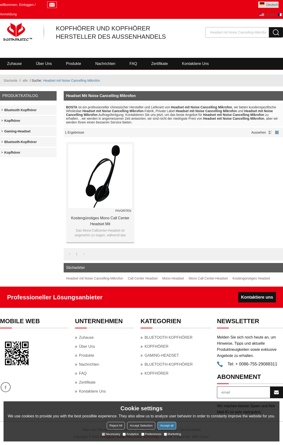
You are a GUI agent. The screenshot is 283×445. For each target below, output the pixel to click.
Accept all (166, 425)
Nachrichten (105, 64)
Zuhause (14, 64)
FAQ (133, 64)
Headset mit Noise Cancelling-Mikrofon (94, 278)
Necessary (111, 434)
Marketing (172, 434)
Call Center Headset (143, 278)
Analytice (131, 434)
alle (25, 80)
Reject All (115, 425)
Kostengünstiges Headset (251, 278)
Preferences (151, 434)
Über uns (44, 64)
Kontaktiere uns (195, 64)
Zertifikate (159, 64)
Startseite (10, 80)
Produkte (73, 64)
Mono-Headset (173, 278)
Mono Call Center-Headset (208, 278)
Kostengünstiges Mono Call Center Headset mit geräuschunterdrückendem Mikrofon (100, 221)
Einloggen (26, 5)
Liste (270, 132)
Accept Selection (141, 425)
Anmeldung (8, 14)
